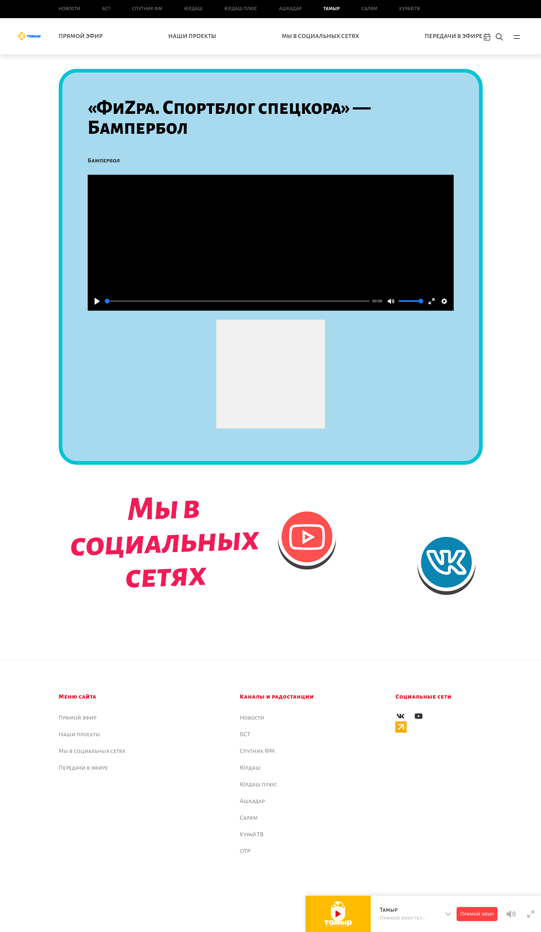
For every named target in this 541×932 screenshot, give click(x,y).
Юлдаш (193, 8)
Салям (370, 8)
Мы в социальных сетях (320, 36)
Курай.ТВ (409, 8)
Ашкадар (290, 8)
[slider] (237, 301)
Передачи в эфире (453, 36)
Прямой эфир (81, 36)
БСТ (106, 8)
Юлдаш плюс (240, 8)
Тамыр (331, 8)
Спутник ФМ (147, 8)
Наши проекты (192, 36)
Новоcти (69, 8)
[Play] (97, 301)
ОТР (245, 851)
